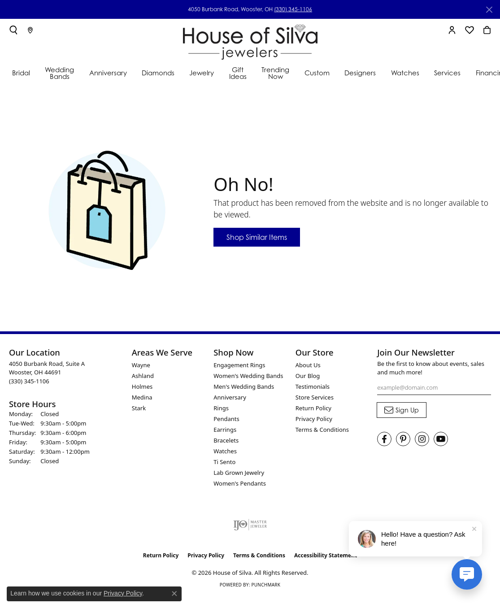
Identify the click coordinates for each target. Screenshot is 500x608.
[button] (13, 30)
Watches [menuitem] (225, 451)
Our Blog (308, 376)
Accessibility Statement (325, 555)
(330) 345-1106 (293, 9)
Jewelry (201, 73)
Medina (142, 397)
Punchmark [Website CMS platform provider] (265, 585)
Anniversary (108, 73)
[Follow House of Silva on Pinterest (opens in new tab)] (403, 439)
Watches (405, 73)
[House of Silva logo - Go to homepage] (250, 40)
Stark (139, 408)
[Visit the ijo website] (250, 524)
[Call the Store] (29, 381)
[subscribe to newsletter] (401, 410)
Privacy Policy (314, 419)
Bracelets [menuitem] (226, 440)
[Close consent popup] (174, 593)
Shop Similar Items (256, 237)
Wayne (141, 365)
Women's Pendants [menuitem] (239, 483)
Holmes (142, 386)
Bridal (21, 73)
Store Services (315, 397)
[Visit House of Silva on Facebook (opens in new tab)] (384, 439)
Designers (360, 73)
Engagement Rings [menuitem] (239, 365)
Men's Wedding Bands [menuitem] (243, 386)
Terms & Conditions (322, 430)
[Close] (489, 9)
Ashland (143, 376)
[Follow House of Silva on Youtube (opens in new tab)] (441, 439)
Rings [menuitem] (221, 408)
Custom (317, 73)
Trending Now (275, 72)
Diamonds (158, 73)
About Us (308, 365)
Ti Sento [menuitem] (224, 462)
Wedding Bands (59, 72)
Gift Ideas (238, 72)
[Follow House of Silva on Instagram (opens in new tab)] (422, 439)
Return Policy (313, 408)
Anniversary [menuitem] (229, 397)
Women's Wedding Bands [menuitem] (248, 376)
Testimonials (313, 386)
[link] (30, 30)
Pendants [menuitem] (226, 419)
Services (447, 73)
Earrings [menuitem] (224, 430)
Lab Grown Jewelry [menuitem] (238, 473)
